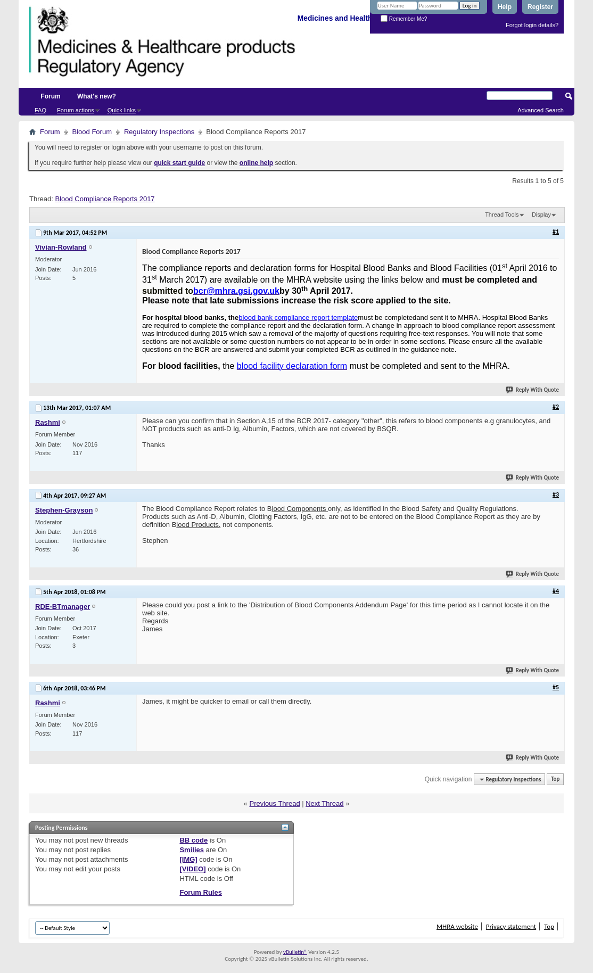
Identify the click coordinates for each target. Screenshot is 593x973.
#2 (556, 406)
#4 (556, 591)
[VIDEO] (192, 869)
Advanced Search (540, 110)
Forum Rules (200, 892)
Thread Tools (501, 214)
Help (505, 7)
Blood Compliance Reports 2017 (104, 199)
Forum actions (75, 110)
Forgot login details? (532, 25)
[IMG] (188, 859)
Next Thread (324, 803)
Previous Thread (274, 803)
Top (555, 779)
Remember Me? (404, 19)
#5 (556, 687)
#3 (556, 494)
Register (540, 7)
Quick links (122, 110)
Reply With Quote (533, 389)
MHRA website (457, 926)
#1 (556, 231)
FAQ (40, 110)
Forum (50, 96)
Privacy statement (511, 926)
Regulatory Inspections (159, 132)
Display (541, 214)
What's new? (96, 96)
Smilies (191, 850)
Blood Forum (92, 132)
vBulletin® (295, 952)
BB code (193, 840)
